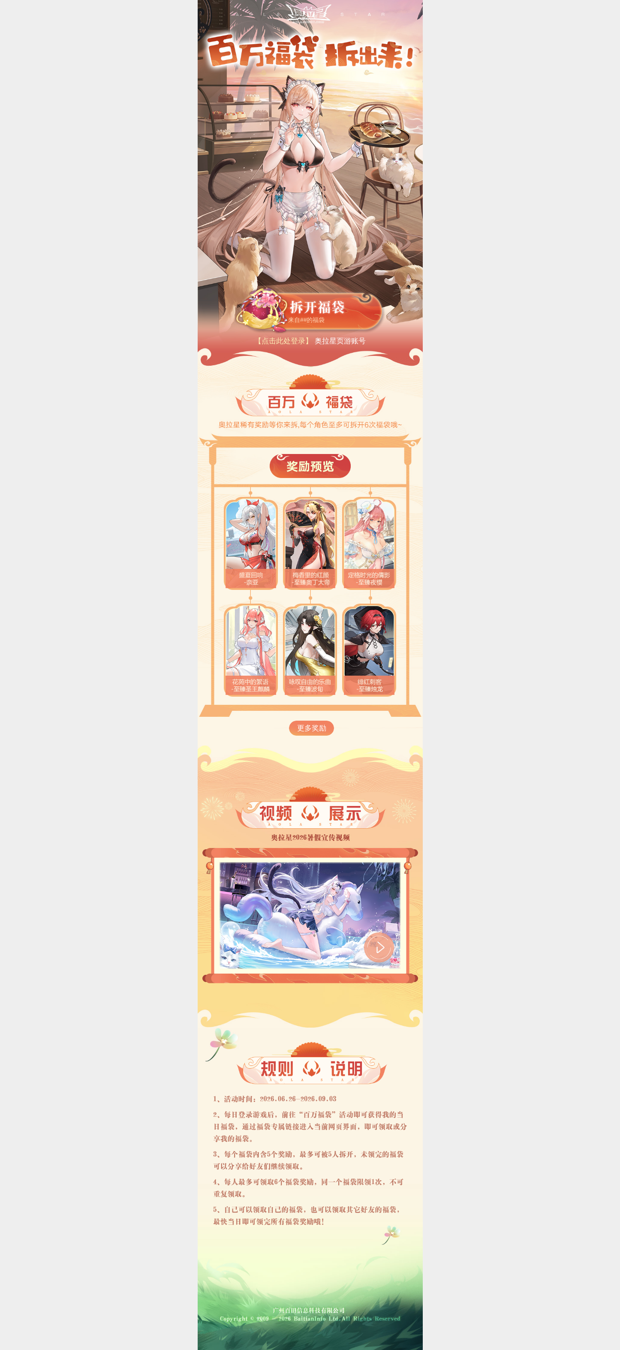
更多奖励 (311, 728)
